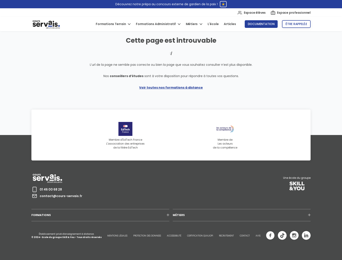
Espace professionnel (291, 12)
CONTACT (245, 235)
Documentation (261, 24)
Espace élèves (252, 12)
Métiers (192, 24)
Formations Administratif (156, 24)
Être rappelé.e (296, 24)
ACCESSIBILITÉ (174, 235)
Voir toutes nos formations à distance (171, 87)
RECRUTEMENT (226, 235)
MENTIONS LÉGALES (117, 235)
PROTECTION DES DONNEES (147, 235)
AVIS (258, 235)
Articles (230, 24)
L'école (213, 24)
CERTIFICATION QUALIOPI (200, 235)
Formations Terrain (111, 24)
